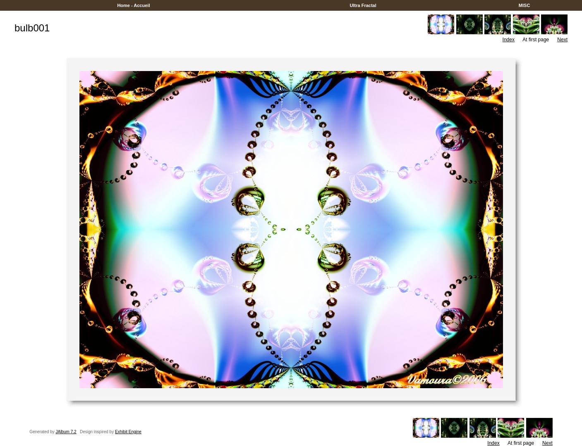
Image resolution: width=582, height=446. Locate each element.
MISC (524, 5)
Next (562, 40)
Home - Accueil (133, 5)
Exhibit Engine (128, 431)
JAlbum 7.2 (66, 431)
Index (509, 40)
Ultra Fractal (362, 5)
